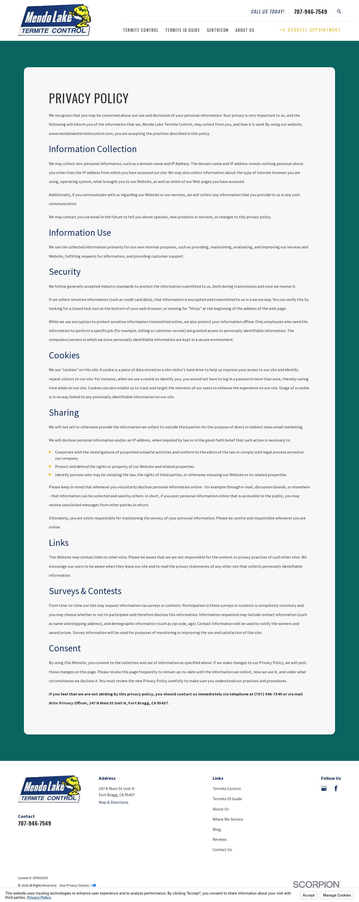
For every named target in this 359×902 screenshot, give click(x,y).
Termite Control (227, 788)
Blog (217, 829)
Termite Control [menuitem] (141, 30)
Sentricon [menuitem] (218, 30)
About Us (221, 808)
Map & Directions (113, 802)
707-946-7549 (310, 11)
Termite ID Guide (227, 798)
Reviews (220, 839)
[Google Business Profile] (324, 788)
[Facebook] (336, 788)
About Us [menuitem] (244, 30)
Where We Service (228, 819)
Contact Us (222, 849)
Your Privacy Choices (77, 885)
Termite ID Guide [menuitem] (182, 30)
